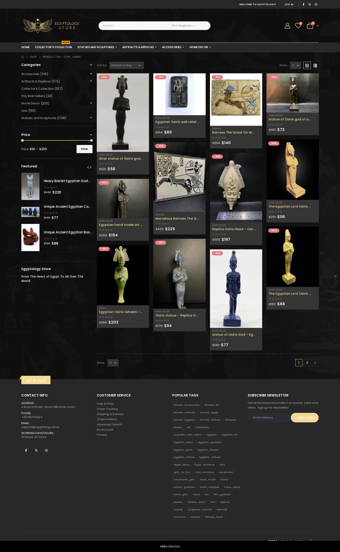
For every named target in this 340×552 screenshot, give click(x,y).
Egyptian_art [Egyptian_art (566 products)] (230, 434)
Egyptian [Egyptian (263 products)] (212, 434)
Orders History (107, 419)
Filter (84, 149)
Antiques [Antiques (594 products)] (230, 419)
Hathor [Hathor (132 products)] (224, 479)
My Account (105, 430)
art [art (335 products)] (188, 427)
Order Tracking (107, 409)
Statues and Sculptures (95, 47)
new (24, 111)
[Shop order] (126, 65)
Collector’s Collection (53, 46)
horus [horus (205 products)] (196, 494)
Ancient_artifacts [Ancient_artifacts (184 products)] (184, 412)
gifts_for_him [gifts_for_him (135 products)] (182, 472)
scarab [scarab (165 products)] (178, 509)
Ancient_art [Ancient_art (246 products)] (212, 405)
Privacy (102, 435)
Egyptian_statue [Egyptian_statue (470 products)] (184, 457)
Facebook (26, 450)
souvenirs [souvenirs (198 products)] (180, 517)
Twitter (36, 450)
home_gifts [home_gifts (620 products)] (181, 494)
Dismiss (174, 546)
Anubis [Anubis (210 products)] (178, 427)
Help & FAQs (105, 404)
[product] (123, 112)
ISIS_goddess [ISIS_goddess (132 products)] (222, 494)
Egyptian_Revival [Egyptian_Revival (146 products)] (207, 449)
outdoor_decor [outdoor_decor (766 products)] (196, 502)
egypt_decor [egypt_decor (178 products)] (182, 464)
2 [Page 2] (307, 362)
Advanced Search (109, 424)
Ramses (160, 214)
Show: (283, 65)
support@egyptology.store (40, 427)
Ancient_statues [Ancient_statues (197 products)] (210, 419)
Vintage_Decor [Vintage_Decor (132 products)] (214, 517)
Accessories (172, 47)
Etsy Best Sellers (33, 96)
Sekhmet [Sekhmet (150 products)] (221, 509)
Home (25, 47)
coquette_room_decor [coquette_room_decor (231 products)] (188, 434)
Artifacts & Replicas (138, 47)
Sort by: (102, 65)
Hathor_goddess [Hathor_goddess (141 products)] (184, 487)
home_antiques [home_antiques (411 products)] (209, 487)
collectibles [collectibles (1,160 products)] (202, 427)
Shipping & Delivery (110, 414)
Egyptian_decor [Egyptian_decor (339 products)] (183, 442)
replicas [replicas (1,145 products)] (225, 502)
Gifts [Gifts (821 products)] (222, 464)
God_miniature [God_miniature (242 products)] (205, 472)
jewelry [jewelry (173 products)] (178, 502)
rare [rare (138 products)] (212, 502)
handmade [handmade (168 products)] (226, 472)
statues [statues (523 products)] (195, 517)
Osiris (102, 308)
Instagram (46, 450)
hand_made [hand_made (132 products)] (207, 479)
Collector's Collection (37, 88)
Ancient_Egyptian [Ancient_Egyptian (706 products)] (184, 419)
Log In (289, 4)
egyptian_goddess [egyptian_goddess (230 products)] (210, 442)
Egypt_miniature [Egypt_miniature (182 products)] (204, 464)
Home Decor (199, 47)
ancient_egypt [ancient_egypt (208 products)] (209, 412)
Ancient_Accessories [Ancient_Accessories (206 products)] (187, 405)
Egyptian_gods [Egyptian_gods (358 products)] (183, 449)
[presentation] (88, 167)
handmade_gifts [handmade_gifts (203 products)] (184, 479)
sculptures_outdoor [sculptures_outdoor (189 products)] (200, 509)
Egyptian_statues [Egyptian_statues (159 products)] (210, 457)
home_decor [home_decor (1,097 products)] (232, 487)
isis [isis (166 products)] (207, 494)
